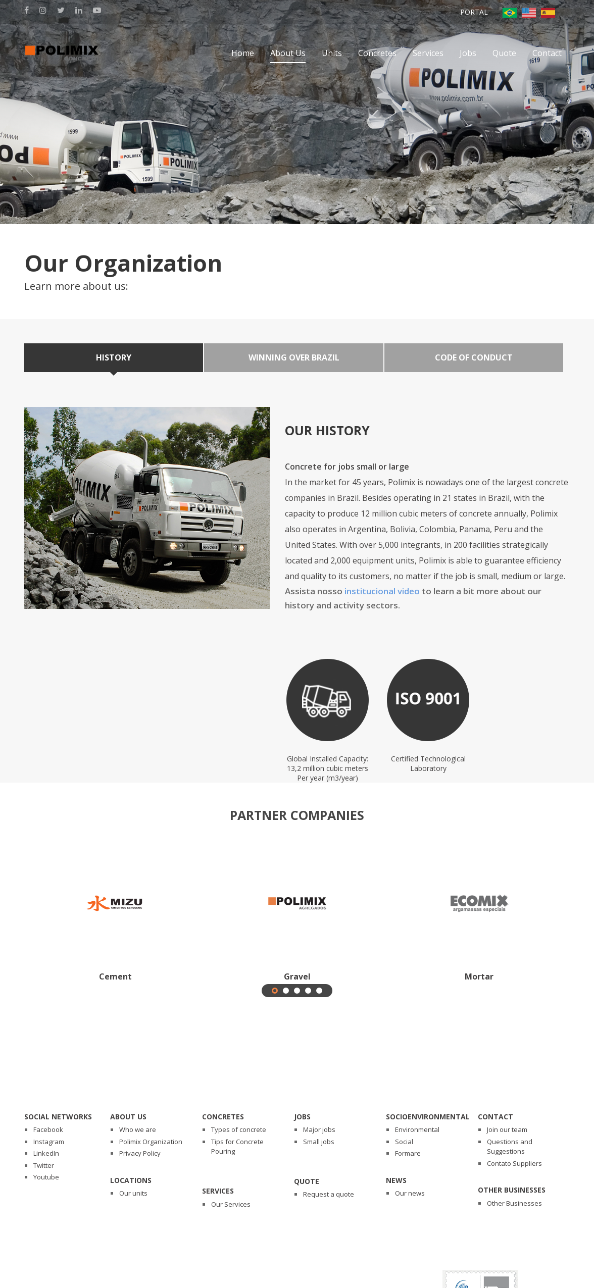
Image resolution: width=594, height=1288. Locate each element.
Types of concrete (238, 1129)
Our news (410, 1193)
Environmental (417, 1129)
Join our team (507, 1129)
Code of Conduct (474, 357)
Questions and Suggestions (509, 1146)
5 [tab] (320, 991)
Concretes (223, 1116)
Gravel (297, 976)
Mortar (479, 976)
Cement (115, 976)
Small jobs (318, 1141)
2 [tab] (286, 991)
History (113, 357)
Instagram (48, 1141)
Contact (495, 1116)
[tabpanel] (115, 915)
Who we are (137, 1129)
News (396, 1180)
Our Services (231, 1204)
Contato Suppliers (514, 1163)
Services (218, 1191)
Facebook (48, 1129)
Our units (133, 1193)
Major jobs (319, 1129)
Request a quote (328, 1194)
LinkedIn (46, 1153)
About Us (128, 1116)
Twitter (43, 1165)
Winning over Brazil (294, 357)
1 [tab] (275, 991)
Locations (131, 1180)
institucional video (382, 591)
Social (404, 1141)
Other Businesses (512, 1190)
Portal (474, 12)
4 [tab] (309, 991)
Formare (408, 1153)
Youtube (46, 1176)
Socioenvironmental (428, 1116)
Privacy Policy (140, 1153)
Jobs (302, 1116)
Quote (306, 1181)
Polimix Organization (150, 1141)
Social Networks (58, 1116)
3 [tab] (297, 991)
